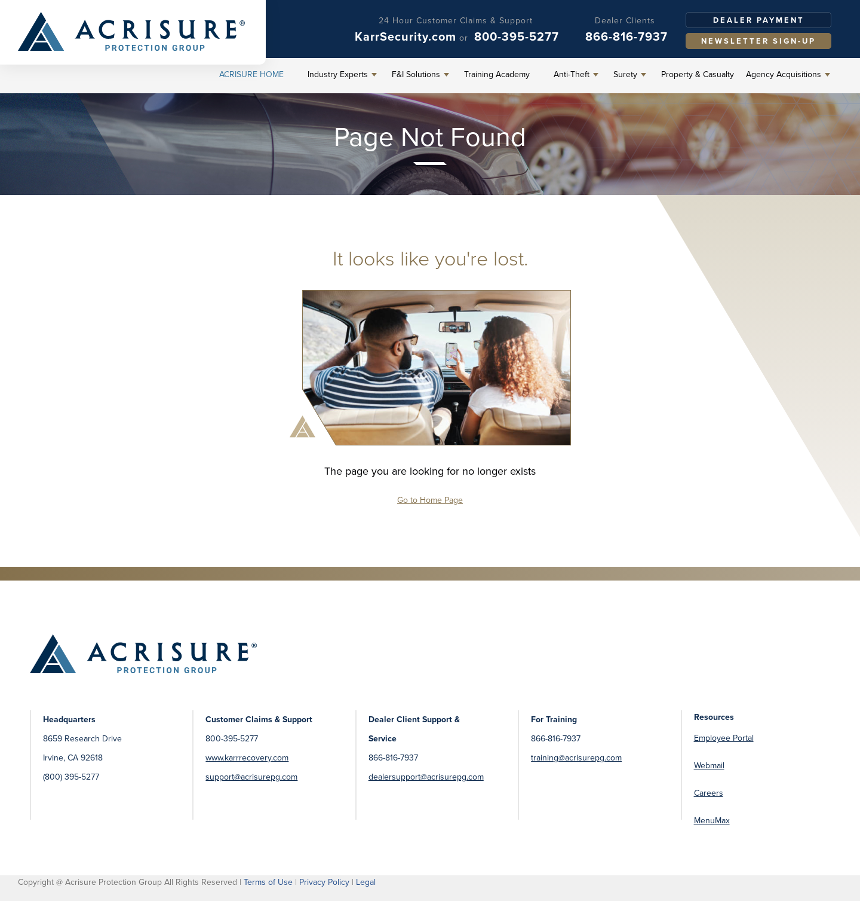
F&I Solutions (416, 74)
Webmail (709, 765)
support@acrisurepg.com (251, 777)
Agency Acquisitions (783, 74)
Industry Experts (338, 74)
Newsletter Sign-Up (758, 41)
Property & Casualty (697, 74)
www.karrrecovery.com (246, 758)
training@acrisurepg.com (576, 758)
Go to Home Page (430, 500)
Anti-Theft (571, 74)
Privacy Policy (324, 882)
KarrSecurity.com (405, 36)
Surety (625, 74)
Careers (708, 793)
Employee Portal (724, 738)
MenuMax (712, 820)
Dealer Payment (758, 20)
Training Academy (497, 74)
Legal (366, 882)
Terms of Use (268, 882)
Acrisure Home (251, 74)
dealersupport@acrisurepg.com (426, 777)
